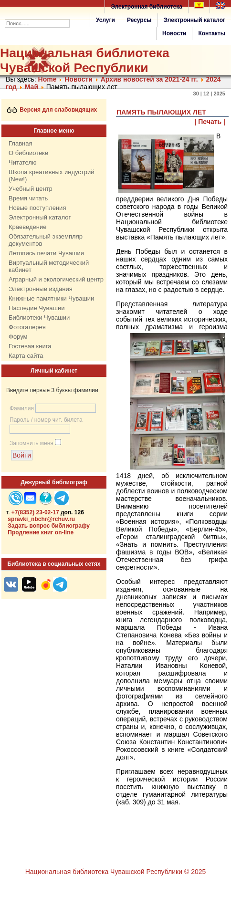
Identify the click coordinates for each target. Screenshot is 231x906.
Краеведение (27, 226)
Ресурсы (139, 20)
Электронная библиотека (146, 6)
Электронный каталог (194, 20)
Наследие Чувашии (36, 308)
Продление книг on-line (41, 532)
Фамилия (22, 408)
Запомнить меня (31, 443)
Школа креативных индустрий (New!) (51, 175)
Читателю (23, 162)
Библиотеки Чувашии (39, 317)
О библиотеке (28, 152)
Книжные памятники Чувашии (51, 298)
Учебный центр (30, 188)
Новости (174, 33)
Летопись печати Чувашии (46, 253)
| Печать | (210, 121)
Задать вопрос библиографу (49, 525)
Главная (20, 143)
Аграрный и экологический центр (56, 279)
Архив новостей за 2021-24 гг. (149, 79)
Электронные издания (41, 288)
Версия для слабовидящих (52, 109)
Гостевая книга (30, 346)
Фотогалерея (27, 327)
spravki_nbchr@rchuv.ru (41, 519)
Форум (18, 336)
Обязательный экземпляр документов (46, 240)
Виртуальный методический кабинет (49, 266)
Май (31, 87)
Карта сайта (26, 355)
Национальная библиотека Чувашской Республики (84, 60)
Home (47, 79)
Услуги (105, 20)
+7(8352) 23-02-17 (35, 512)
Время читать (28, 198)
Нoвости (78, 79)
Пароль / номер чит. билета (46, 420)
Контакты (211, 33)
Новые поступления (37, 207)
